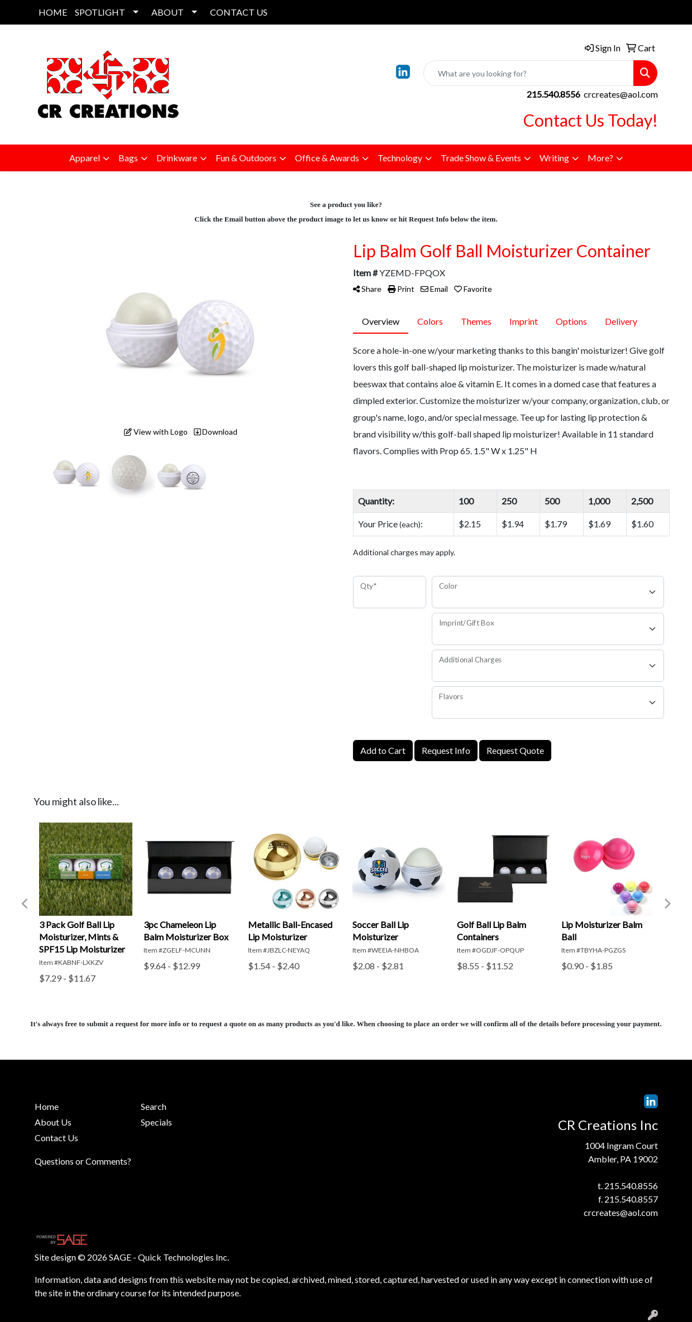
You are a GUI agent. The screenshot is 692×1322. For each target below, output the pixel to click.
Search (153, 1106)
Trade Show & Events (481, 157)
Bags (128, 157)
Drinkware (176, 157)
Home (47, 1106)
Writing (554, 157)
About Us (53, 1122)
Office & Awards (327, 157)
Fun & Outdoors (246, 157)
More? (600, 157)
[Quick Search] (528, 73)
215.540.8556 (631, 1185)
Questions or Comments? (83, 1161)
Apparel (84, 157)
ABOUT (167, 12)
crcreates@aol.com (621, 94)
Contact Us (56, 1137)
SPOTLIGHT (100, 12)
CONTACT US (239, 12)
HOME (53, 12)
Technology (400, 157)
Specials (156, 1122)
